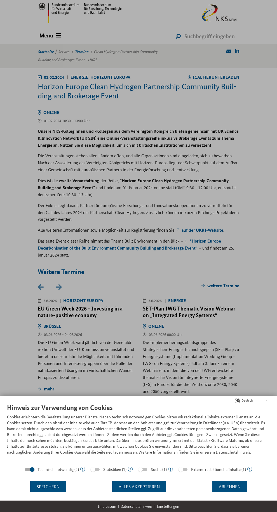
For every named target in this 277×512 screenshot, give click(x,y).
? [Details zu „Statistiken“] (130, 469)
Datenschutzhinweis (136, 506)
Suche (156, 469)
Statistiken (112, 469)
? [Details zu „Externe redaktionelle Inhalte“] (249, 469)
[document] (138, 433)
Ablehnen (230, 486)
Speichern (48, 486)
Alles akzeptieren (139, 486)
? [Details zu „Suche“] (170, 469)
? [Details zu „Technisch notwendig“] (82, 469)
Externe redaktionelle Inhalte (216, 469)
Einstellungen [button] (168, 506)
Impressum (107, 506)
